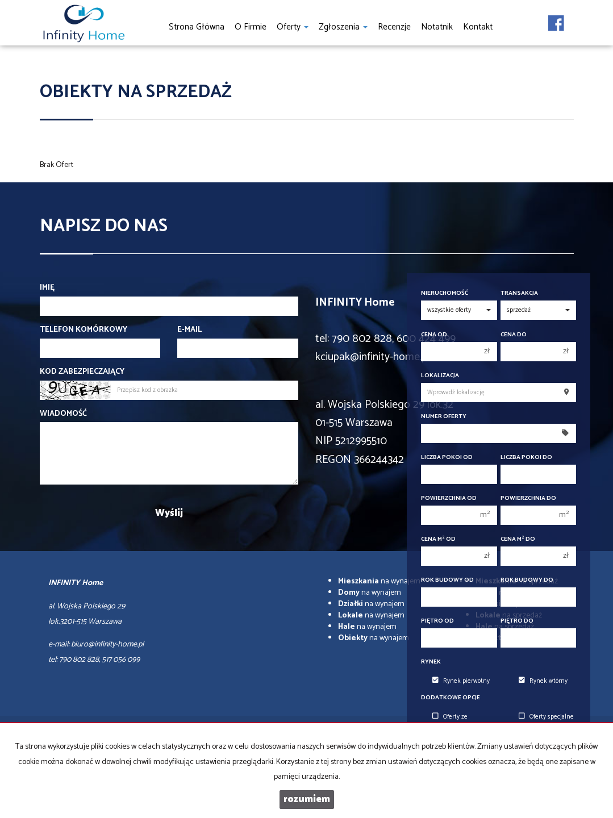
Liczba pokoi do (526, 457)
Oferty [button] (292, 27)
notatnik (437, 27)
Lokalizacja (440, 376)
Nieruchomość (444, 293)
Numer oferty (443, 416)
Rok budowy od (447, 580)
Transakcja (519, 293)
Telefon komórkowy (83, 330)
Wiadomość (63, 414)
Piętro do (517, 621)
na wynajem (379, 581)
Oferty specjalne (546, 717)
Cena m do (518, 539)
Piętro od (437, 621)
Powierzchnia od (449, 498)
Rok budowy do (527, 580)
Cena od (434, 335)
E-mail (189, 330)
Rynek (431, 662)
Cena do (514, 335)
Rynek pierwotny (461, 681)
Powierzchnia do (528, 498)
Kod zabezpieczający (82, 372)
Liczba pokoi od (447, 457)
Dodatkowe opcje (450, 698)
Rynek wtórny (543, 681)
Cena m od (438, 539)
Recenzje (394, 27)
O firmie (250, 27)
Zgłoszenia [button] (343, 27)
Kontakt (478, 27)
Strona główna (196, 27)
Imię (47, 288)
